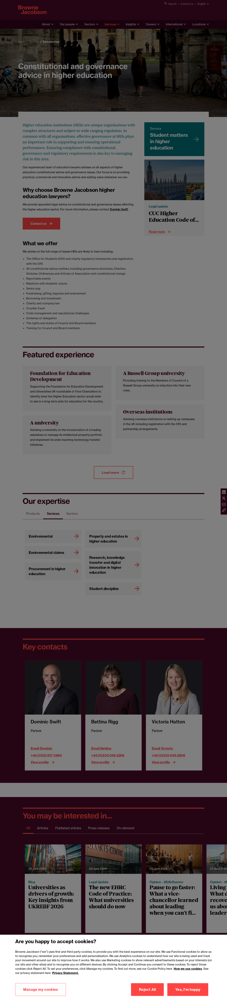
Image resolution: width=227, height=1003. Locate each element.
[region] (113, 969)
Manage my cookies (40, 989)
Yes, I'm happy (187, 989)
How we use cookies (188, 968)
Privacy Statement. (65, 973)
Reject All (147, 989)
